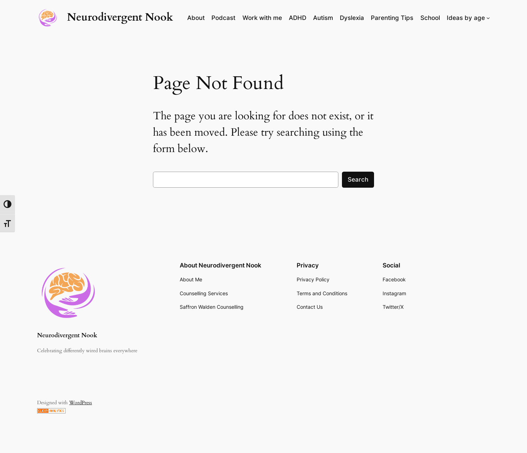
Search (358, 179)
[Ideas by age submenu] (488, 18)
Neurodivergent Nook (120, 17)
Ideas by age (466, 17)
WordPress (80, 402)
